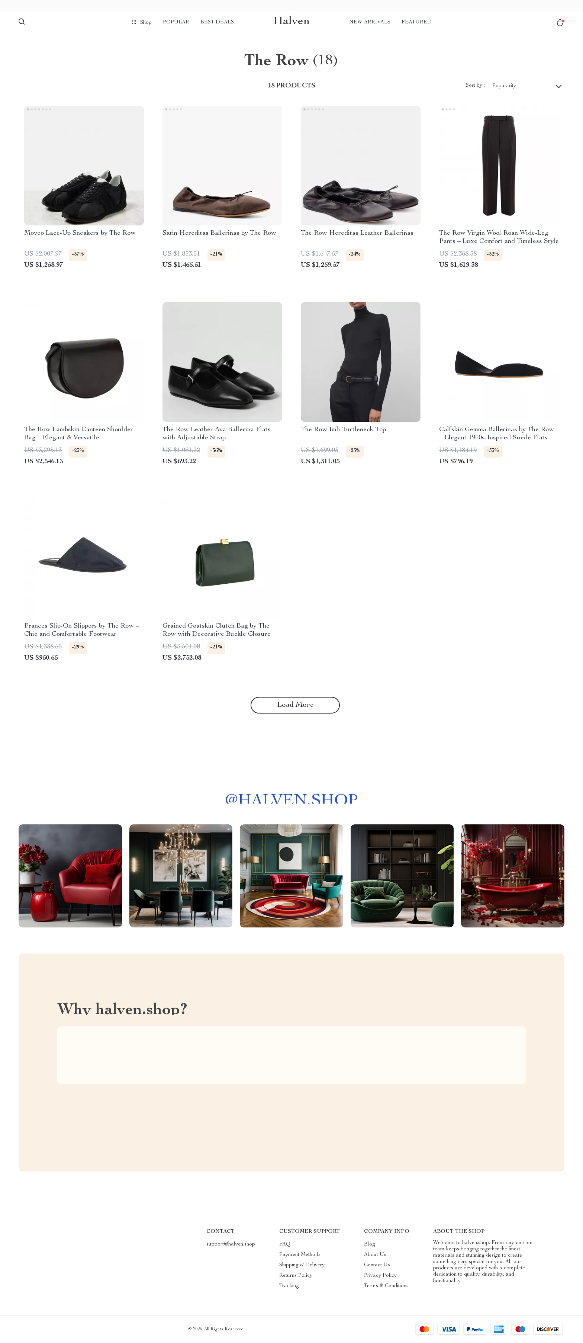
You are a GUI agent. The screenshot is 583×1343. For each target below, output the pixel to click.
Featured (417, 22)
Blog (369, 1244)
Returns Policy (295, 1275)
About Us (375, 1254)
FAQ (284, 1244)
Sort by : (475, 85)
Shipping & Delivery (302, 1265)
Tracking (289, 1286)
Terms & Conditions (386, 1286)
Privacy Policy (380, 1275)
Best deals (217, 22)
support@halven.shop (230, 1244)
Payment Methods (300, 1254)
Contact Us (377, 1265)
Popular (176, 22)
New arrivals (369, 22)
